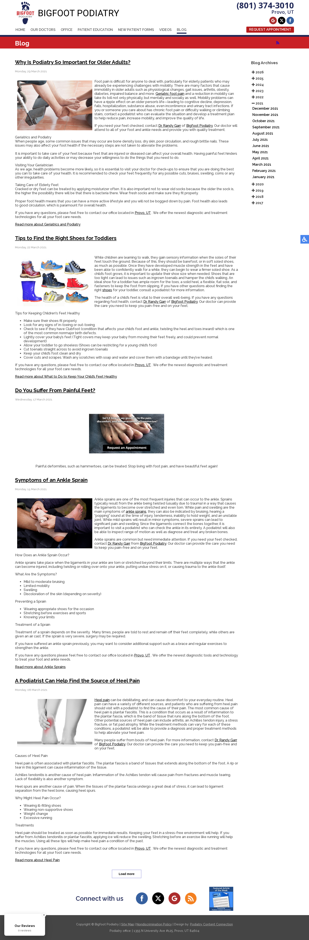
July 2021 (260, 140)
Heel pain (102, 700)
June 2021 (260, 146)
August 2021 (262, 133)
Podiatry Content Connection (211, 924)
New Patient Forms (136, 30)
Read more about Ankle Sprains (40, 667)
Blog (181, 30)
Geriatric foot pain (170, 94)
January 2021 (263, 177)
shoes (107, 290)
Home (20, 30)
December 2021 (265, 108)
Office (67, 30)
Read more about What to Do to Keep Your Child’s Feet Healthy (66, 376)
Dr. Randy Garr (169, 126)
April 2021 (260, 158)
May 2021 (260, 152)
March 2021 (261, 164)
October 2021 (263, 121)
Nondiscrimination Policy (154, 924)
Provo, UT (143, 213)
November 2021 (265, 115)
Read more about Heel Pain (37, 860)
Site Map (127, 924)
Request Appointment (270, 29)
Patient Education (95, 30)
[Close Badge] (44, 915)
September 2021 (266, 127)
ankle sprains (136, 511)
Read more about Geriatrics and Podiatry (47, 224)
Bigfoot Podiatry (199, 126)
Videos (165, 30)
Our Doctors (43, 30)
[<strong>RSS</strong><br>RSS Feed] (277, 42)
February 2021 (264, 171)
